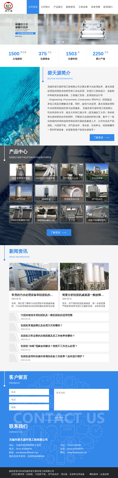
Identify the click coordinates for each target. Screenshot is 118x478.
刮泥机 (29, 474)
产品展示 (58, 7)
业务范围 (95, 7)
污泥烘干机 (40, 474)
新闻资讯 (70, 7)
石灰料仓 (73, 474)
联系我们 (108, 7)
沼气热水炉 (53, 474)
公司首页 (33, 7)
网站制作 (94, 474)
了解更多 (101, 137)
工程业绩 (83, 7)
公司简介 (45, 7)
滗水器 (64, 474)
